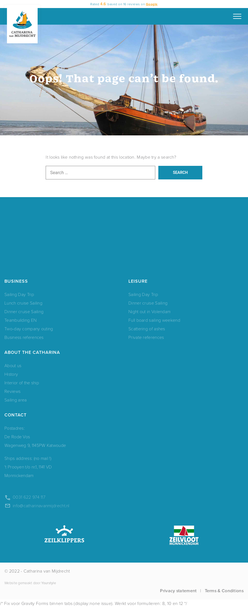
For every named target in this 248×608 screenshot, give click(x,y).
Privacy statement (178, 591)
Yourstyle (48, 583)
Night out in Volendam (149, 311)
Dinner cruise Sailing (23, 311)
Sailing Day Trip (19, 294)
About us (12, 365)
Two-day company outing (28, 328)
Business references (24, 337)
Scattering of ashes (146, 328)
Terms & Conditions (224, 591)
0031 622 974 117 (29, 497)
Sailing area (15, 400)
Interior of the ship (21, 382)
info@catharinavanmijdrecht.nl (41, 505)
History (11, 374)
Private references (146, 337)
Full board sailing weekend (154, 320)
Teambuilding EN (20, 320)
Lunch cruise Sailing (23, 303)
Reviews (12, 391)
